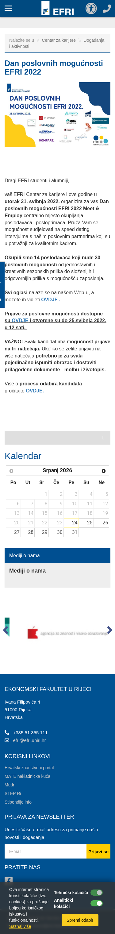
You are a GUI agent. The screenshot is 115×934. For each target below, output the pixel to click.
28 (30, 532)
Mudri (10, 784)
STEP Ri (13, 793)
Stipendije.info (18, 802)
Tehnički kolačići (71, 892)
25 (90, 523)
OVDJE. (35, 390)
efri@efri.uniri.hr (29, 740)
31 (75, 532)
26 (105, 523)
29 (45, 532)
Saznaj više (20, 926)
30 (60, 532)
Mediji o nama (24, 555)
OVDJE (50, 299)
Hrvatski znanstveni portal (29, 767)
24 (75, 523)
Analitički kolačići (63, 903)
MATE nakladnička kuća (27, 776)
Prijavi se (98, 851)
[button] (5, 631)
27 (17, 532)
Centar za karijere (59, 40)
